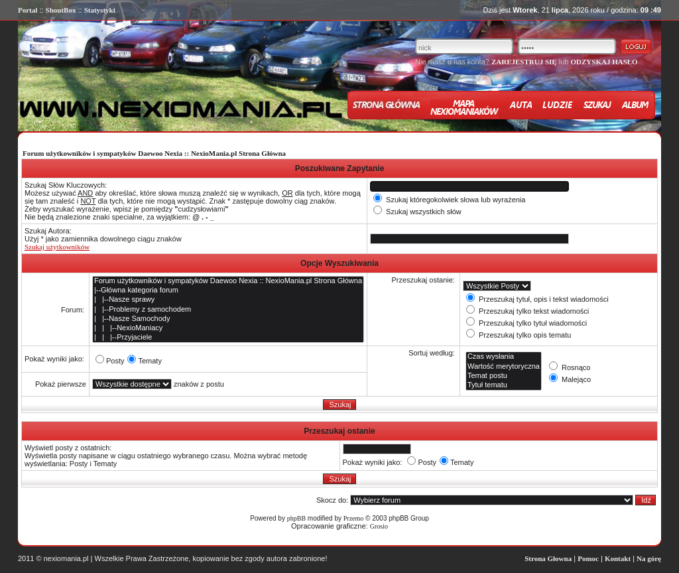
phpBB (296, 518)
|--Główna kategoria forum (228, 290)
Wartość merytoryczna (503, 366)
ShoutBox (61, 10)
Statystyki (99, 10)
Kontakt (618, 558)
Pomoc (588, 558)
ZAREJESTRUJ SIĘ (524, 62)
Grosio (379, 526)
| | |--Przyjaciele (228, 337)
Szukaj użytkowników (57, 247)
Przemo (353, 518)
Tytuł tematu (503, 385)
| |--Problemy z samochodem (228, 309)
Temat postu (503, 376)
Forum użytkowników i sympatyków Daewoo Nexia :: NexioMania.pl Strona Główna (154, 153)
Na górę (649, 558)
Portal (27, 10)
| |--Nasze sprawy (228, 299)
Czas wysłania (503, 356)
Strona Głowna (548, 558)
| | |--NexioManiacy (228, 328)
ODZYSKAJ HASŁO (603, 62)
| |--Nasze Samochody (228, 319)
